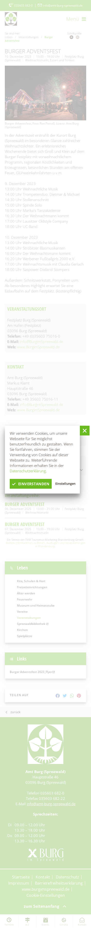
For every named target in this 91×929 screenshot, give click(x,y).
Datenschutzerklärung (28, 470)
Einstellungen (65, 483)
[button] (85, 430)
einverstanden (30, 483)
